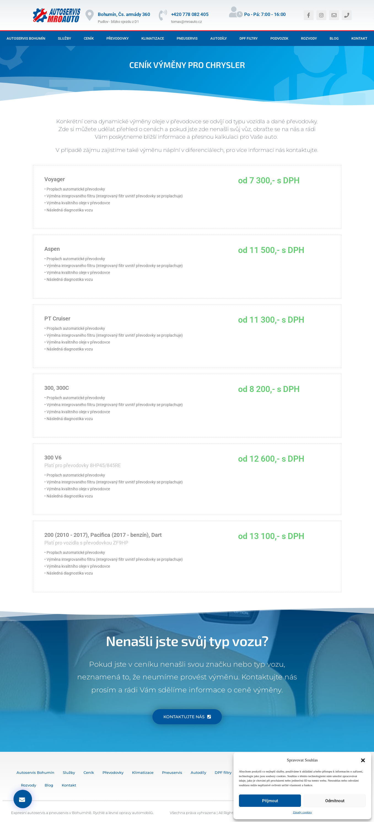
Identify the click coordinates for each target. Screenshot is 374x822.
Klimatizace (152, 38)
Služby (64, 38)
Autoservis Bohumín (26, 38)
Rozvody (309, 38)
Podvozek (279, 38)
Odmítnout (335, 800)
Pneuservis (187, 38)
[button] (363, 760)
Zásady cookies (302, 812)
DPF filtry (249, 38)
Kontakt (359, 38)
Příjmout (270, 800)
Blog (334, 38)
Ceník (89, 38)
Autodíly (218, 38)
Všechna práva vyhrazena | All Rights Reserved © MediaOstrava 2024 (230, 812)
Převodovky (117, 38)
